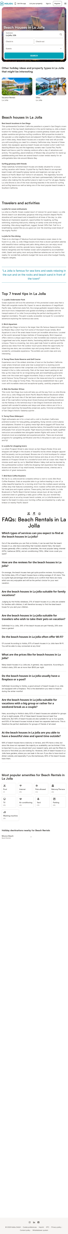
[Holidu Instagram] (30, 1222)
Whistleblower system (40, 1230)
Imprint (41, 1227)
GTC (47, 1227)
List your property (35, 3)
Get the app (20, 3)
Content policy (25, 1230)
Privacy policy (56, 1227)
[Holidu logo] (6, 4)
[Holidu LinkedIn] (34, 1222)
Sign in (48, 3)
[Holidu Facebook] (38, 1222)
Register (57, 3)
